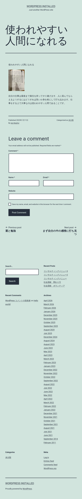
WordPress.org (50, 468)
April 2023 (48, 355)
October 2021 (49, 421)
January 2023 (49, 366)
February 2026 (50, 308)
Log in (46, 457)
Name (11, 177)
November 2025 (50, 319)
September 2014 (51, 439)
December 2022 (50, 370)
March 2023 (49, 359)
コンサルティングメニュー (55, 278)
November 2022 (50, 373)
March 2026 (49, 304)
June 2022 (48, 391)
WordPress (27, 489)
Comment (13, 151)
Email (46, 177)
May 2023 (48, 351)
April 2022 (48, 399)
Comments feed (50, 465)
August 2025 (49, 330)
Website (11, 191)
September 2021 (51, 424)
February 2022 (50, 406)
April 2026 (48, 300)
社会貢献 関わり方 (52, 282)
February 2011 (50, 442)
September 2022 (51, 381)
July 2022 (48, 388)
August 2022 (49, 384)
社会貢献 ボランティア (54, 286)
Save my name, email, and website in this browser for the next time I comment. (42, 204)
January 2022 (49, 410)
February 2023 (50, 362)
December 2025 (50, 315)
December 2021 (50, 413)
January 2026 (49, 311)
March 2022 (49, 402)
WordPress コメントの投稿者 (18, 300)
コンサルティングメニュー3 (56, 271)
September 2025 (51, 326)
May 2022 (48, 395)
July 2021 (48, 432)
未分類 (71, 120)
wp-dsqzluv (15, 123)
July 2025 (48, 333)
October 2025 (49, 322)
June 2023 (48, 348)
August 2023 (49, 344)
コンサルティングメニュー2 (56, 275)
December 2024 (50, 337)
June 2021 (48, 435)
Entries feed (49, 461)
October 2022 (49, 377)
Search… (9, 266)
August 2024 (49, 340)
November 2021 (50, 417)
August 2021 (49, 428)
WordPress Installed (41, 6)
